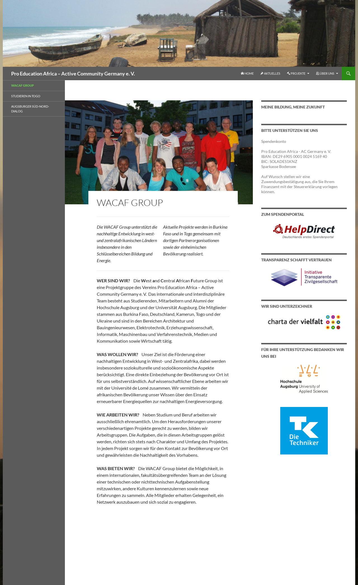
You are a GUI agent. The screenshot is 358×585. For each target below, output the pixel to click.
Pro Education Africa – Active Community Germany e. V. (73, 73)
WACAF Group (22, 85)
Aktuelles (270, 73)
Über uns (325, 73)
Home (247, 73)
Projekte (296, 73)
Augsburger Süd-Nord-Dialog (30, 109)
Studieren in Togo (25, 96)
